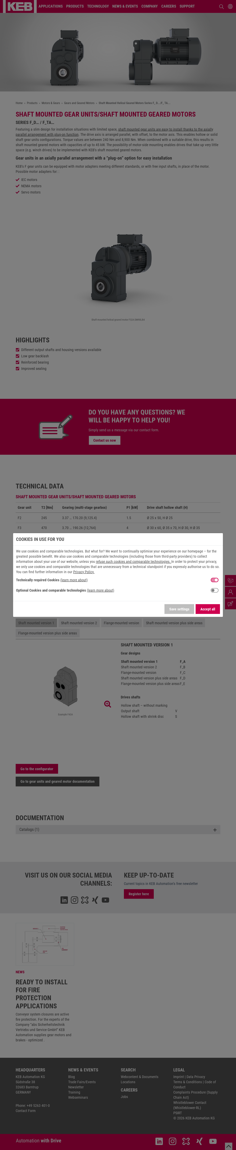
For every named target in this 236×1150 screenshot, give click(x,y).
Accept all (207, 609)
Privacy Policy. (83, 572)
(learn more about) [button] (74, 580)
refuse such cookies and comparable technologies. (133, 561)
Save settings (179, 609)
